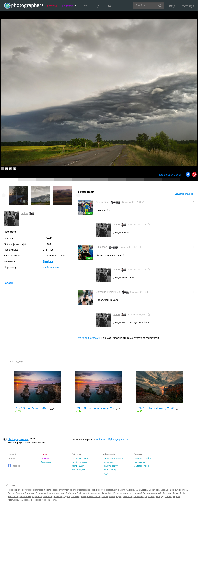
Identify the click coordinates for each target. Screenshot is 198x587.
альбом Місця (51, 267)
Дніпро (11, 493)
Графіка (48, 261)
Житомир (29, 493)
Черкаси (27, 500)
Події (105, 473)
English (11, 458)
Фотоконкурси (78, 470)
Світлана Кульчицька (108, 291)
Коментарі (46, 462)
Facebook (14, 466)
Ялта (54, 500)
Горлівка (183, 490)
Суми (118, 496)
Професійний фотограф (20, 490)
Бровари (165, 490)
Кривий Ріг (140, 493)
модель (48, 490)
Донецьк (20, 493)
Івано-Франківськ (55, 493)
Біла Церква (142, 490)
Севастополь (93, 496)
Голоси (8, 282)
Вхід (172, 6)
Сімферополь (108, 496)
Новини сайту (109, 470)
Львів (182, 493)
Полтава (75, 496)
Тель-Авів (127, 496)
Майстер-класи (141, 466)
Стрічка (52, 6)
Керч (104, 493)
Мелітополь (25, 496)
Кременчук (128, 493)
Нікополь (58, 496)
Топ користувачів (80, 458)
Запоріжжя (41, 493)
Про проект (108, 462)
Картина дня (78, 466)
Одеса (66, 496)
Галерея (70, 6)
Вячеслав (101, 247)
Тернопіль (139, 496)
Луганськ (166, 493)
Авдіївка (130, 490)
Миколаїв (47, 496)
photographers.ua (18, 439)
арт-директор (98, 490)
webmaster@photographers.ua (112, 439)
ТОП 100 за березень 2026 (94, 408)
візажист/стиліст (60, 490)
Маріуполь (13, 496)
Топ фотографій (79, 462)
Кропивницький (153, 493)
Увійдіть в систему (89, 337)
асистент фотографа (80, 490)
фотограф (38, 490)
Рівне (83, 496)
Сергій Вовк (103, 202)
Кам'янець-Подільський (77, 493)
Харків (168, 496)
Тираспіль (150, 496)
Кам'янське (95, 493)
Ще (98, 6)
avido (24, 213)
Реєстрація (187, 6)
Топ (86, 6)
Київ (110, 493)
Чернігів (37, 500)
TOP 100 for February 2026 (155, 408)
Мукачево (37, 496)
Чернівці (46, 500)
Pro (108, 6)
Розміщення (139, 462)
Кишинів (117, 493)
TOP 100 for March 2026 (31, 408)
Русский (12, 454)
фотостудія (111, 490)
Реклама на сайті (142, 458)
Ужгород (160, 496)
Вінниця (174, 490)
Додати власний (184, 193)
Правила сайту (110, 466)
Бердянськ (154, 490)
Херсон (176, 496)
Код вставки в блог (170, 174)
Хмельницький (15, 500)
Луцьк (175, 493)
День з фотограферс (113, 458)
